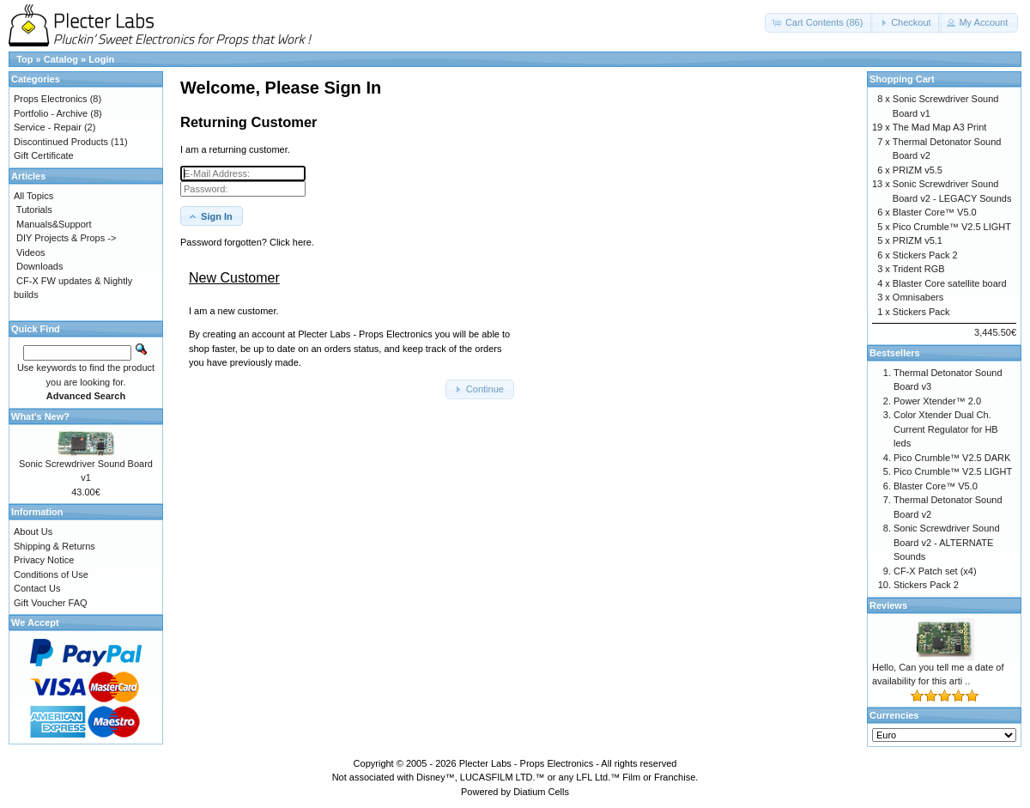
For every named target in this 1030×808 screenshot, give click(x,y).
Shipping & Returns (54, 546)
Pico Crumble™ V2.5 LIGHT (952, 227)
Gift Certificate (44, 155)
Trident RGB (919, 269)
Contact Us (37, 588)
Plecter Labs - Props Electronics (526, 763)
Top (24, 59)
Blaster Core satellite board (950, 283)
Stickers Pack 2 (925, 255)
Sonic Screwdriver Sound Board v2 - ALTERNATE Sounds (947, 542)
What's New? (40, 416)
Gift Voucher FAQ (51, 603)
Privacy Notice (44, 560)
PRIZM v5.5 (917, 170)
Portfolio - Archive (51, 113)
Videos (30, 252)
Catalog (61, 59)
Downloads (39, 266)
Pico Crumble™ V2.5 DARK (952, 458)
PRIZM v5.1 (917, 240)
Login (101, 59)
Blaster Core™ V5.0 (935, 212)
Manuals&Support (53, 224)
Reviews (888, 605)
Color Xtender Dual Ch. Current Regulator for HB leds (946, 429)
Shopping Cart (902, 79)
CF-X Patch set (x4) (935, 571)
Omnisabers (918, 297)
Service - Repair (48, 127)
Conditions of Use (51, 574)
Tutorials (34, 209)
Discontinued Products (61, 142)
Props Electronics (51, 99)
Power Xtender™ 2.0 (937, 401)
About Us (33, 531)
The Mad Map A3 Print (939, 127)
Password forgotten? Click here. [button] (247, 242)
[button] (819, 23)
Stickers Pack (921, 312)
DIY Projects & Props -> (66, 238)
